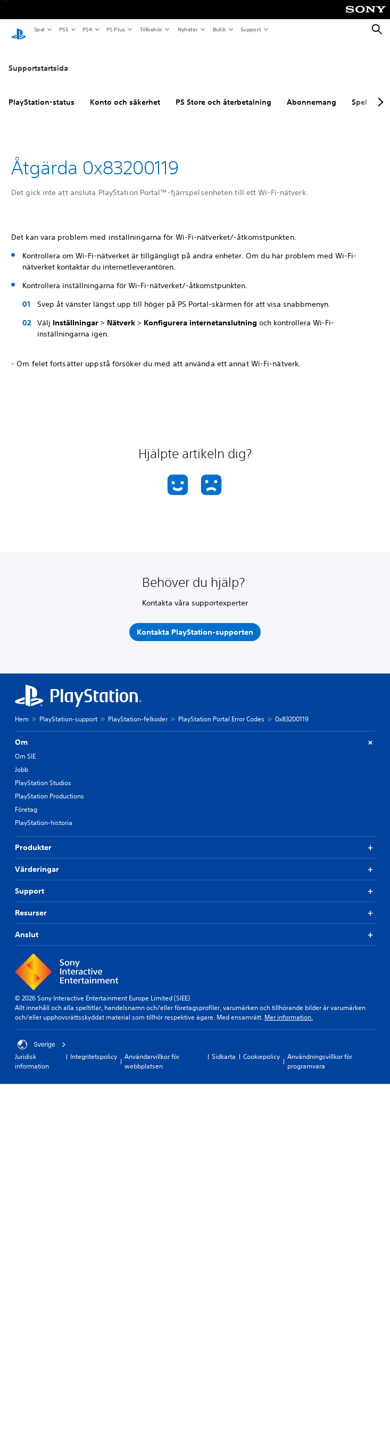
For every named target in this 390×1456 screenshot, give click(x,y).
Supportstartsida (38, 58)
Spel (39, 29)
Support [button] (195, 881)
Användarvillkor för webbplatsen (152, 1051)
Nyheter (187, 29)
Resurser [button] (195, 903)
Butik (219, 29)
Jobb (21, 759)
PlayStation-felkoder (138, 708)
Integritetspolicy (93, 1046)
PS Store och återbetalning (223, 92)
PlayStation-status (41, 92)
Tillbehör (150, 29)
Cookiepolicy (261, 1046)
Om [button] (195, 732)
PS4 (87, 29)
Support (250, 29)
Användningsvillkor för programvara (319, 1051)
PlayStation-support (68, 708)
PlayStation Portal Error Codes (221, 708)
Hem (22, 708)
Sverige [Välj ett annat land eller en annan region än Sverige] (42, 1034)
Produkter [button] (195, 837)
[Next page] (379, 92)
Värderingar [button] (195, 859)
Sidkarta (224, 1046)
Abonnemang (311, 92)
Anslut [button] (195, 925)
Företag (26, 799)
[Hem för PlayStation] (19, 30)
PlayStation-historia (43, 812)
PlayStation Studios (43, 772)
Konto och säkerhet (125, 92)
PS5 (63, 29)
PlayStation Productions (49, 785)
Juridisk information (32, 1051)
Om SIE (25, 746)
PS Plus (115, 29)
